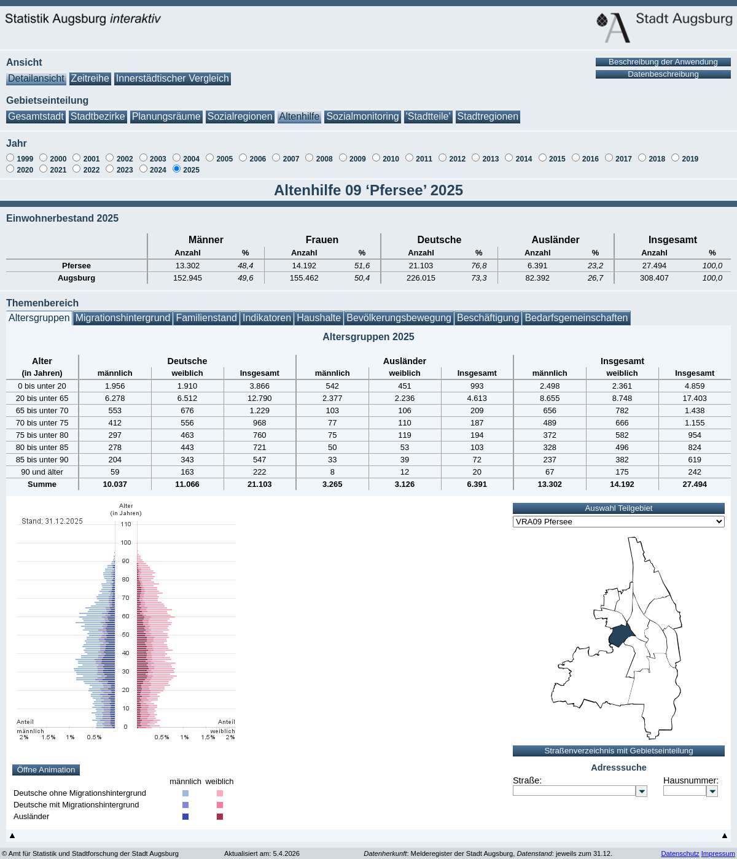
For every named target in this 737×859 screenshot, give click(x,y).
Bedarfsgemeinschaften (576, 311)
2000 (58, 153)
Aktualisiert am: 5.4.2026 (262, 847)
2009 (357, 153)
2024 (158, 164)
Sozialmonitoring (362, 110)
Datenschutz (680, 847)
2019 (690, 153)
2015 (557, 153)
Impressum (718, 847)
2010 (391, 153)
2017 (623, 153)
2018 (657, 153)
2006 (258, 153)
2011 (424, 153)
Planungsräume (166, 110)
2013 (491, 153)
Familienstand (206, 311)
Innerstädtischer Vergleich (172, 72)
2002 (125, 153)
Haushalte (319, 311)
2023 (125, 164)
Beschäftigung (488, 311)
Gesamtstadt (36, 110)
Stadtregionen (488, 110)
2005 (224, 153)
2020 (25, 164)
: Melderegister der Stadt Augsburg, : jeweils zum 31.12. (488, 847)
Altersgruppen (39, 311)
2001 (92, 153)
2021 (58, 164)
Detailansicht (36, 72)
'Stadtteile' (428, 110)
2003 (158, 153)
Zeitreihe (90, 72)
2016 (590, 153)
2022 (92, 164)
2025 (191, 164)
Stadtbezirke (98, 110)
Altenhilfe (299, 110)
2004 (191, 153)
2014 (524, 153)
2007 (291, 153)
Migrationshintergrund (123, 311)
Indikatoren (267, 311)
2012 (457, 153)
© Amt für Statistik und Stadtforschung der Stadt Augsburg (90, 847)
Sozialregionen (240, 110)
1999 (25, 153)
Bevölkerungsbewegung (398, 311)
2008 (324, 153)
